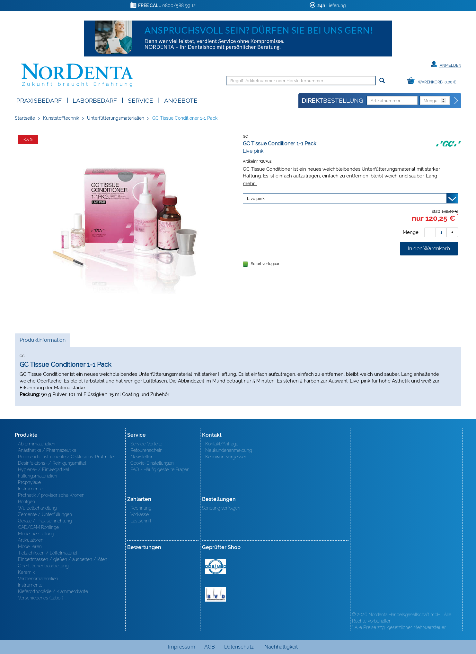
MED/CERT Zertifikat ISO (215, 566)
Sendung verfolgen (221, 508)
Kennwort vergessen (226, 456)
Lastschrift (140, 520)
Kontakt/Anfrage (221, 443)
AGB (209, 647)
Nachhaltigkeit (281, 647)
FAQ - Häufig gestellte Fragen (160, 469)
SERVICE (140, 100)
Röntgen (26, 501)
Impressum (181, 647)
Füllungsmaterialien (37, 475)
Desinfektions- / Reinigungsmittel (52, 463)
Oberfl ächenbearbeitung (43, 565)
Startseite (25, 118)
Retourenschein (146, 450)
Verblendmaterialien (38, 578)
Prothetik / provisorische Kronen (51, 495)
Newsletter (141, 456)
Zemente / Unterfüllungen (45, 514)
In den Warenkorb (429, 248)
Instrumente (30, 488)
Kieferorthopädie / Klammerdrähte (53, 591)
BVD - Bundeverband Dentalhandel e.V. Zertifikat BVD (215, 594)
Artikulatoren (30, 540)
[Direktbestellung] (456, 101)
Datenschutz (239, 647)
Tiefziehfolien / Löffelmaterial (47, 552)
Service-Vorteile (146, 443)
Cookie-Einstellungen (152, 463)
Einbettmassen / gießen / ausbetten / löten (62, 559)
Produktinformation (42, 341)
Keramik (26, 572)
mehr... (250, 183)
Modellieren (30, 546)
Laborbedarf (95, 100)
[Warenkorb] (433, 81)
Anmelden (446, 64)
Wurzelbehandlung (37, 508)
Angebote (181, 100)
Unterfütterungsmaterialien (115, 118)
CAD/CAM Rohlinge (38, 527)
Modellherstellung (36, 533)
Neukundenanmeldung (228, 450)
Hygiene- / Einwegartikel (43, 469)
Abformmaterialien (36, 443)
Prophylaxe (29, 482)
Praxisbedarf (39, 100)
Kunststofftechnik (61, 118)
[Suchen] (382, 81)
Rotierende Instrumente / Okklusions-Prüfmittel (66, 456)
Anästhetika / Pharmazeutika (47, 450)
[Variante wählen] (350, 198)
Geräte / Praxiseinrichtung (45, 520)
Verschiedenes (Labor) (40, 597)
